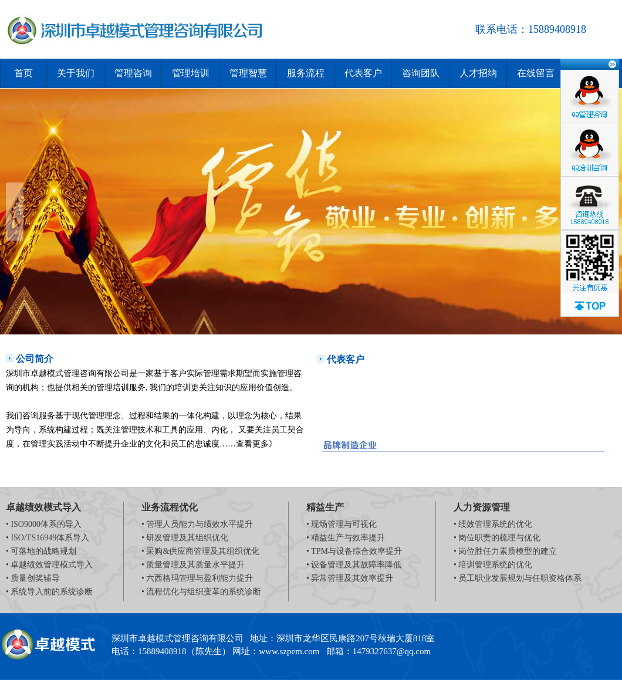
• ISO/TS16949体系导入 (47, 537)
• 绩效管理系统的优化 (493, 524)
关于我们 (75, 73)
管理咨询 (133, 73)
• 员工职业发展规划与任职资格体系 (518, 578)
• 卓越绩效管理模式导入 (49, 564)
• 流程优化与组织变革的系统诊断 (201, 591)
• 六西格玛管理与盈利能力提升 (197, 578)
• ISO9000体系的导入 (44, 524)
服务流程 (305, 73)
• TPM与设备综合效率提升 (354, 551)
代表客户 (363, 73)
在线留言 (536, 73)
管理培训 (190, 73)
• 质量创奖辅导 (33, 578)
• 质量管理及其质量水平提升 (193, 564)
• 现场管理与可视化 (341, 524)
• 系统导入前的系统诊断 (49, 591)
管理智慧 (248, 73)
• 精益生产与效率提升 (345, 537)
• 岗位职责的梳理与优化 (497, 537)
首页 (23, 73)
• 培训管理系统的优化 (493, 564)
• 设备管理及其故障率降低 (353, 564)
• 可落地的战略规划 (41, 551)
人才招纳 (478, 73)
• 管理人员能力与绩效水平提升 (197, 524)
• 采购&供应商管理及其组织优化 (200, 551)
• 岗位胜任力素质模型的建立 (505, 551)
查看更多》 (256, 443)
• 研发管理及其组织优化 (184, 537)
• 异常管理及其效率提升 (349, 578)
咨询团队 (421, 73)
